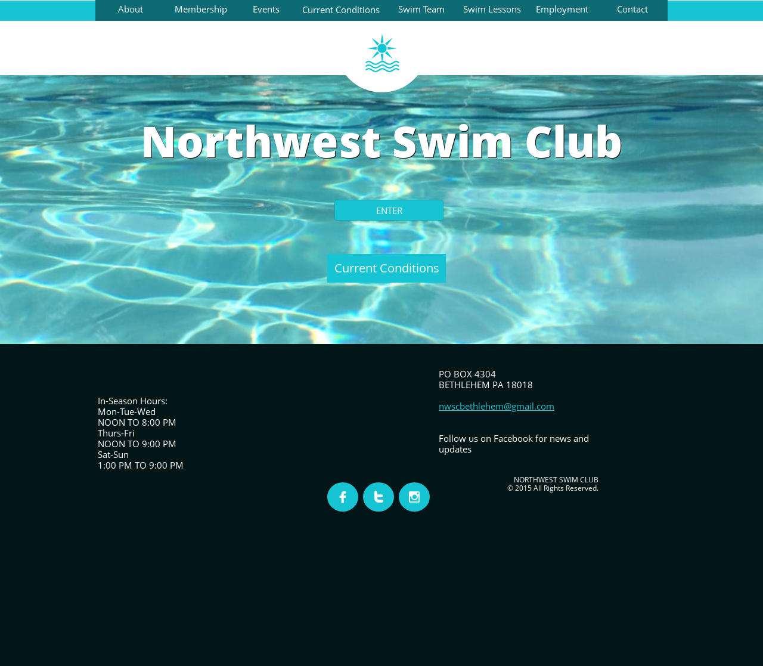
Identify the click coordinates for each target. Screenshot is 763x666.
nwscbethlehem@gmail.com (496, 406)
